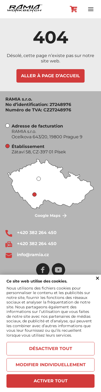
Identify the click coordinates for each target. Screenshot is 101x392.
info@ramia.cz (33, 254)
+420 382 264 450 (37, 232)
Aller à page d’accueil (50, 75)
